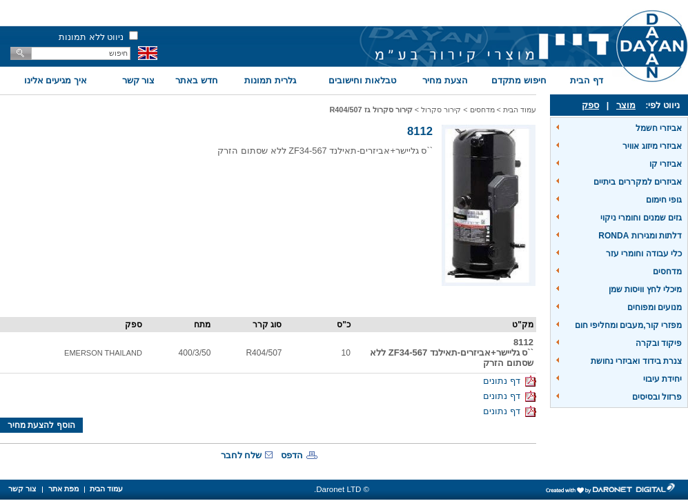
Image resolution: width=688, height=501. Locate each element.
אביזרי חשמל (659, 128)
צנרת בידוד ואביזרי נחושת (636, 361)
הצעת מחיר (445, 80)
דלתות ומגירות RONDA (640, 236)
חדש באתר (196, 80)
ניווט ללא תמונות (91, 37)
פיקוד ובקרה (659, 343)
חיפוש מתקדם (519, 80)
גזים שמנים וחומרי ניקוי (641, 218)
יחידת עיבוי (662, 379)
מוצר (626, 105)
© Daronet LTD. (341, 489)
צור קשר (138, 80)
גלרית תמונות (270, 80)
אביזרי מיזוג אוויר (652, 146)
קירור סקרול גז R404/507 (370, 109)
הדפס (292, 455)
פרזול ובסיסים (657, 397)
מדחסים (667, 271)
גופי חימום (664, 200)
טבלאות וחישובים (362, 80)
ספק (590, 105)
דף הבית (586, 80)
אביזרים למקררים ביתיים (637, 182)
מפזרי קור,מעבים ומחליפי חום (628, 325)
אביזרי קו (665, 164)
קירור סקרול (441, 109)
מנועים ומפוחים (654, 307)
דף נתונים (509, 381)
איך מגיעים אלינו (55, 80)
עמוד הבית (519, 109)
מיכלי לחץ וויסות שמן (645, 289)
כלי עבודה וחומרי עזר (644, 253)
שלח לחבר (241, 455)
